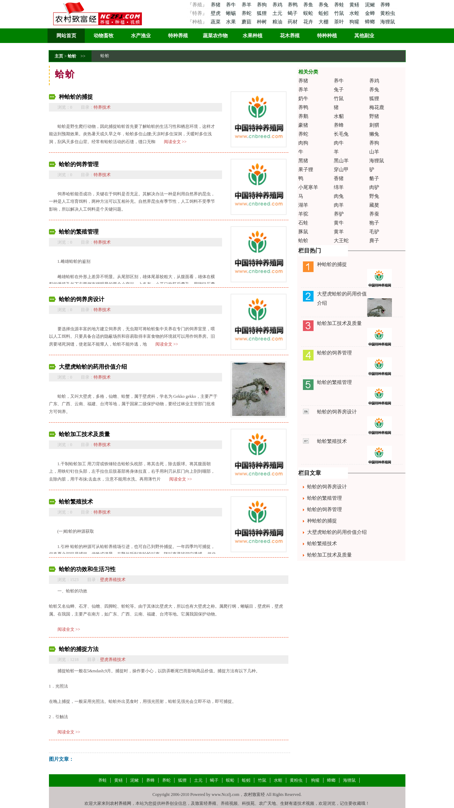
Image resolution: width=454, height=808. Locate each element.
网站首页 (66, 35)
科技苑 (248, 803)
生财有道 (288, 803)
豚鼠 (303, 231)
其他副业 (364, 35)
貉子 (374, 178)
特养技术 (102, 107)
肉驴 (374, 187)
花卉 (309, 22)
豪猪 (303, 125)
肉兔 (339, 196)
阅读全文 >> (175, 141)
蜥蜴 (231, 13)
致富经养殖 (205, 803)
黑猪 (303, 160)
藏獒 (374, 205)
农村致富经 (254, 794)
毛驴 (374, 231)
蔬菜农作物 (215, 35)
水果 (231, 22)
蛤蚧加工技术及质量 (84, 434)
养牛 (231, 4)
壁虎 (215, 13)
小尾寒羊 (308, 187)
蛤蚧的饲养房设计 (81, 299)
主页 (59, 56)
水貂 (339, 116)
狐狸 (262, 13)
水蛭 (355, 13)
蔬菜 (215, 22)
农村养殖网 (120, 803)
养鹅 (303, 116)
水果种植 (252, 35)
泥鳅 (370, 4)
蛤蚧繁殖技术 (76, 502)
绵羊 (339, 187)
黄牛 (339, 223)
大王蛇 (341, 240)
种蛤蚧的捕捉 (76, 97)
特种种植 (327, 35)
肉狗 (303, 143)
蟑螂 (370, 22)
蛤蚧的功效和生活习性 (87, 569)
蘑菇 (247, 22)
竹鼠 (339, 13)
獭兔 (374, 134)
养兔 (324, 4)
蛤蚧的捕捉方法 (79, 649)
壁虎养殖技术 (113, 579)
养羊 (247, 4)
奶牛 (303, 98)
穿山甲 (341, 169)
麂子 (374, 240)
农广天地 (267, 803)
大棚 (324, 22)
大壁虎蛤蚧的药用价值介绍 (93, 367)
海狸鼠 (387, 22)
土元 (278, 13)
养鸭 (293, 4)
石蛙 (303, 223)
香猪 (339, 178)
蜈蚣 (309, 13)
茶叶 (339, 22)
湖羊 (303, 205)
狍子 (374, 223)
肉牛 (339, 143)
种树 (262, 22)
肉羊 (339, 205)
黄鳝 (355, 4)
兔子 (339, 89)
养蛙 (339, 4)
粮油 (278, 22)
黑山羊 (341, 160)
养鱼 (309, 4)
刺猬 (374, 125)
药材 (293, 22)
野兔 (374, 196)
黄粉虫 (387, 13)
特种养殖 (178, 35)
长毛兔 (341, 134)
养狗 (262, 4)
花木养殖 (290, 35)
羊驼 (303, 214)
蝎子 (293, 13)
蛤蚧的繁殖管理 (79, 232)
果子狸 (305, 169)
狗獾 (355, 22)
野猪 (374, 116)
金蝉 (370, 13)
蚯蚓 (324, 13)
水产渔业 (141, 35)
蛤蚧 (72, 56)
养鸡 (278, 4)
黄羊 (339, 231)
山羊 (374, 151)
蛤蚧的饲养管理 (79, 164)
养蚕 (374, 214)
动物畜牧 (104, 35)
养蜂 (385, 4)
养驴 (339, 214)
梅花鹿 (376, 107)
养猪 (215, 4)
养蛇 (247, 13)
